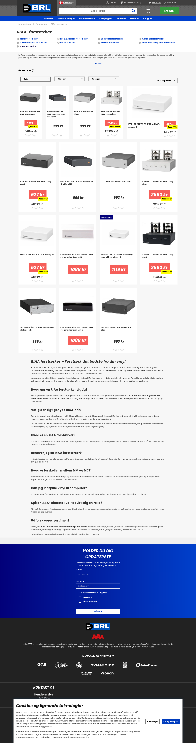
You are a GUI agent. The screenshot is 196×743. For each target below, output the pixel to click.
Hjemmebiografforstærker (74, 39)
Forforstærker (67, 42)
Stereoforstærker (29, 39)
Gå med (98, 611)
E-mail (79, 570)
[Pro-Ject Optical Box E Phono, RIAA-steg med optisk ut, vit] (77, 258)
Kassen (169, 10)
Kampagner (105, 18)
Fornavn (80, 581)
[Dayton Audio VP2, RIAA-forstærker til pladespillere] (37, 331)
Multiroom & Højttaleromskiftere (158, 42)
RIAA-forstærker (59, 24)
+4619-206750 (44, 698)
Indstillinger (152, 721)
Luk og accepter (170, 721)
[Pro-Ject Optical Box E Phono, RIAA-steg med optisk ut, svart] (77, 331)
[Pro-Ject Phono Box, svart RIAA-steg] (118, 331)
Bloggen (147, 18)
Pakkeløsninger (66, 18)
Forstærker (41, 24)
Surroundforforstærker (153, 39)
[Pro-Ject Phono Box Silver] (84, 115)
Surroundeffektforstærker (33, 42)
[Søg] (98, 11)
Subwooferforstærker (112, 39)
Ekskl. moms (172, 3)
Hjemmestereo (87, 18)
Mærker (134, 18)
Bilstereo (49, 18)
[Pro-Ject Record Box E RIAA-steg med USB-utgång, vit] (118, 258)
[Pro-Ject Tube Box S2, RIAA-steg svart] (159, 258)
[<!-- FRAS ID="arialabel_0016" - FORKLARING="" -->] (35, 131)
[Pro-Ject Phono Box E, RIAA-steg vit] (144, 127)
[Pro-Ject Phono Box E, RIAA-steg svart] (30, 115)
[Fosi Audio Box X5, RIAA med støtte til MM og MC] (57, 115)
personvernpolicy (125, 731)
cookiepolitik (83, 715)
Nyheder (121, 18)
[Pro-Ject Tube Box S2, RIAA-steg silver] (111, 115)
